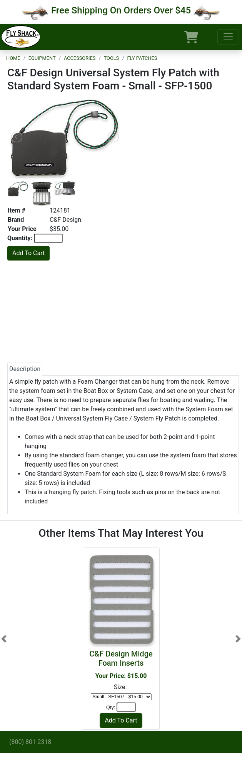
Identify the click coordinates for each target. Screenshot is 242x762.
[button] (4, 638)
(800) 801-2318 (30, 742)
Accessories (79, 58)
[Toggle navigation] (228, 37)
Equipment (42, 58)
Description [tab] (24, 369)
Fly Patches (142, 58)
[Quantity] (126, 707)
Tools (111, 58)
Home (13, 58)
